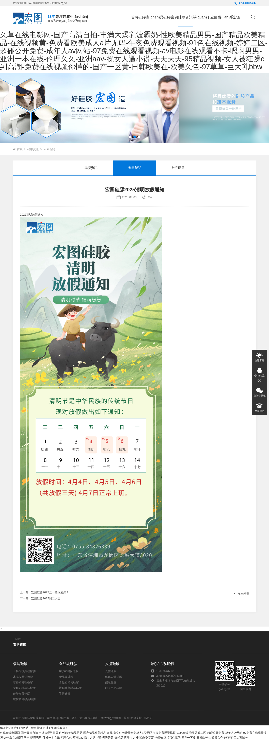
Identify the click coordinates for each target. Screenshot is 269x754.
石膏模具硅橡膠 (23, 696)
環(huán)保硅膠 (68, 685)
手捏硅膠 (64, 707)
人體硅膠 (110, 685)
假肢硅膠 (110, 696)
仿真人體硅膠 (113, 690)
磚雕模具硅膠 (21, 707)
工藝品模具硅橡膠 (24, 685)
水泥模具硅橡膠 (23, 690)
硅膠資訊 (33, 163)
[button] (130, 151)
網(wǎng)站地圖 (111, 732)
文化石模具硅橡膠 (24, 702)
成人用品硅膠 (113, 702)
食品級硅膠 (66, 690)
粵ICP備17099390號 (84, 732)
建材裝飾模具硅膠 (24, 713)
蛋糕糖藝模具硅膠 (70, 702)
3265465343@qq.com (170, 689)
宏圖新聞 (49, 163)
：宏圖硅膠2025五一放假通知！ (44, 606)
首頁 (106, 17)
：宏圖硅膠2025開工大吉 (40, 612)
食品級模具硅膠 (69, 696)
